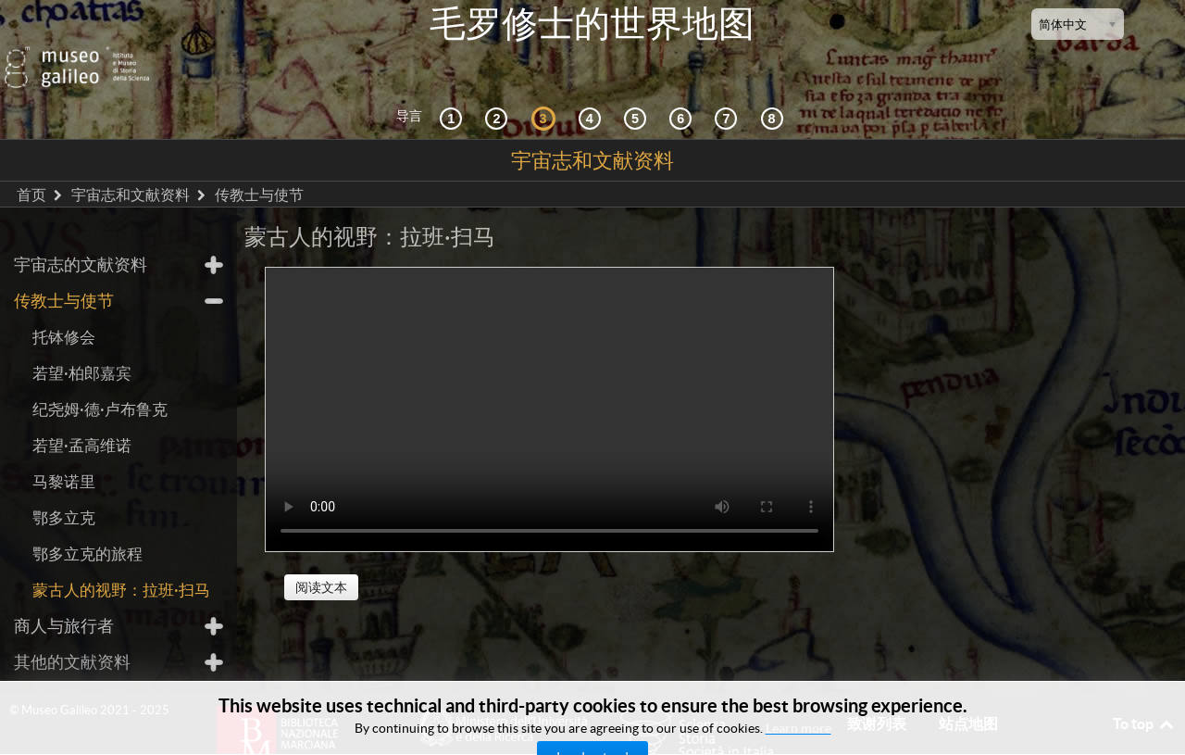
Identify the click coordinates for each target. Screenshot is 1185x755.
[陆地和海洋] (728, 83)
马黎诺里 (63, 447)
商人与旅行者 (64, 591)
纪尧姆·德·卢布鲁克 (100, 375)
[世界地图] (638, 83)
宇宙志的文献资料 (80, 230)
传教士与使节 (64, 266)
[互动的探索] (499, 83)
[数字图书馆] (775, 83)
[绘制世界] (683, 83)
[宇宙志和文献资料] (546, 83)
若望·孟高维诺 (81, 411)
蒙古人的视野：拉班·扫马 (121, 555)
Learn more (798, 728)
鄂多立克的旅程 (87, 519)
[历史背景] (454, 83)
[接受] (592, 83)
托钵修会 (63, 302)
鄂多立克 (63, 483)
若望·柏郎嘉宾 (81, 338)
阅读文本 (321, 553)
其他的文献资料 (72, 627)
